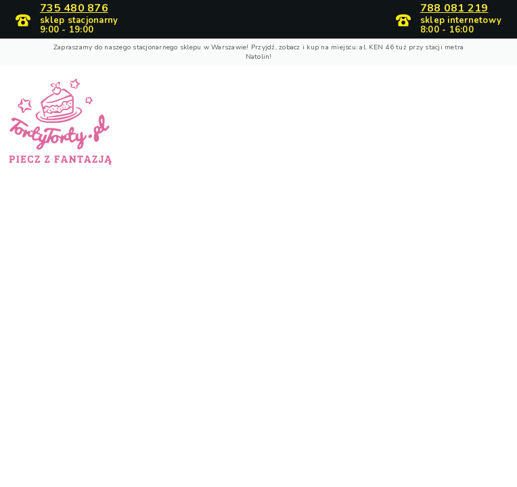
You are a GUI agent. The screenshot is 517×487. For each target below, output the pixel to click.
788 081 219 (454, 8)
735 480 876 (74, 8)
